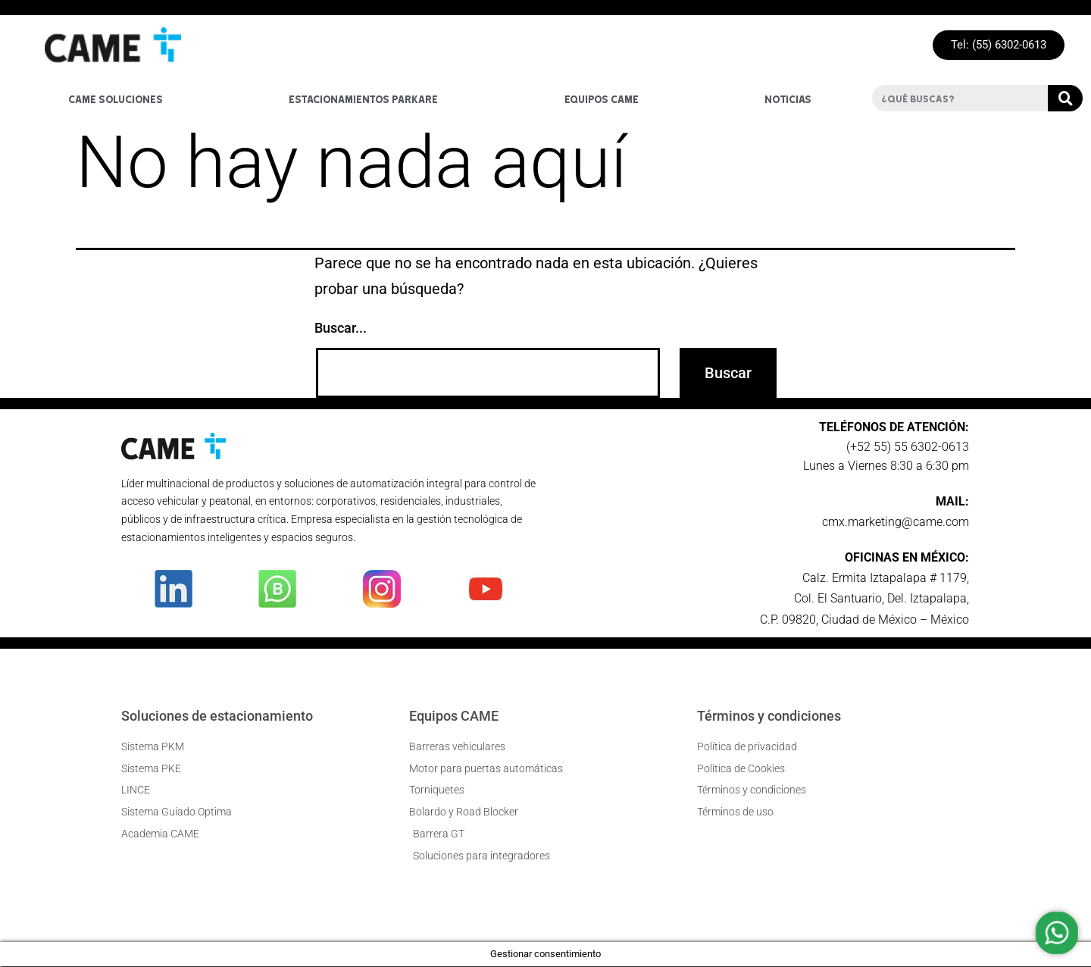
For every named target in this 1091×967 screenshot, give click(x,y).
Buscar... (340, 328)
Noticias (787, 98)
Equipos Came (601, 98)
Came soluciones (115, 98)
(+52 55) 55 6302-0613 (907, 447)
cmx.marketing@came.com (895, 522)
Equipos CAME (454, 716)
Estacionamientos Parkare (363, 98)
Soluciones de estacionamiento (217, 716)
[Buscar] (1065, 99)
